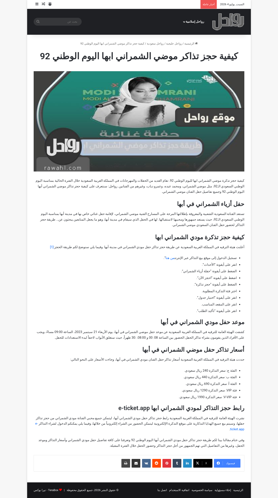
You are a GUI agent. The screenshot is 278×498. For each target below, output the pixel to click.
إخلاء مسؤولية (223, 490)
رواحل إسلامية (195, 21)
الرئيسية (191, 43)
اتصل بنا (162, 490)
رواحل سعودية (155, 43)
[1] (51, 247)
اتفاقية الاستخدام (179, 490)
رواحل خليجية (174, 43)
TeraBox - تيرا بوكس (46, 490)
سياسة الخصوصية (202, 490)
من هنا (170, 258)
